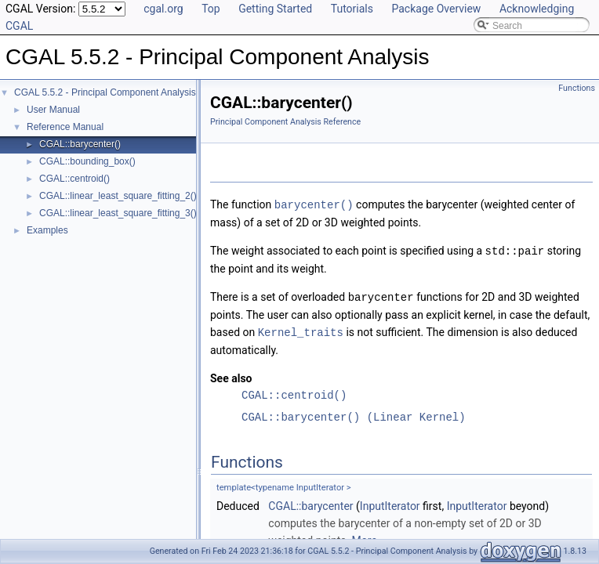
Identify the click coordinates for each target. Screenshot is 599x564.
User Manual (53, 109)
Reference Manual (65, 126)
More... (369, 537)
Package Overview (436, 8)
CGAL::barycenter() (80, 144)
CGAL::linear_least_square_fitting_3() (118, 213)
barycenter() (314, 204)
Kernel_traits (300, 329)
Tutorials (352, 8)
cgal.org (163, 8)
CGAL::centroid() (74, 178)
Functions (576, 88)
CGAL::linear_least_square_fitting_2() (118, 195)
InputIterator (390, 503)
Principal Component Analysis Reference (285, 122)
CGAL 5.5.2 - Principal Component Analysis (105, 92)
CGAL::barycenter (310, 503)
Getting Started (275, 8)
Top (210, 8)
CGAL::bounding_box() (87, 161)
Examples (47, 230)
